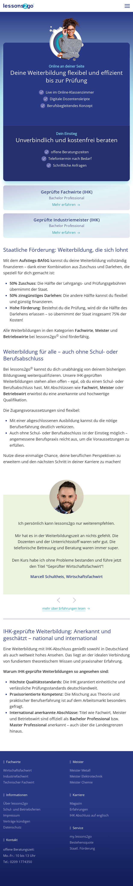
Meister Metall (80, 770)
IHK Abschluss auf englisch (89, 815)
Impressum (11, 815)
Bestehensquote (81, 842)
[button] (127, 6)
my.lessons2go (81, 836)
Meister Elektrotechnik (86, 776)
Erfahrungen (79, 809)
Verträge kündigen (16, 821)
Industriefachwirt (15, 776)
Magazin (76, 803)
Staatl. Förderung (82, 848)
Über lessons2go (15, 803)
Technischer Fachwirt (18, 782)
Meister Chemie (81, 782)
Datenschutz (12, 827)
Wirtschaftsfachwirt (17, 770)
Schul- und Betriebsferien (21, 809)
